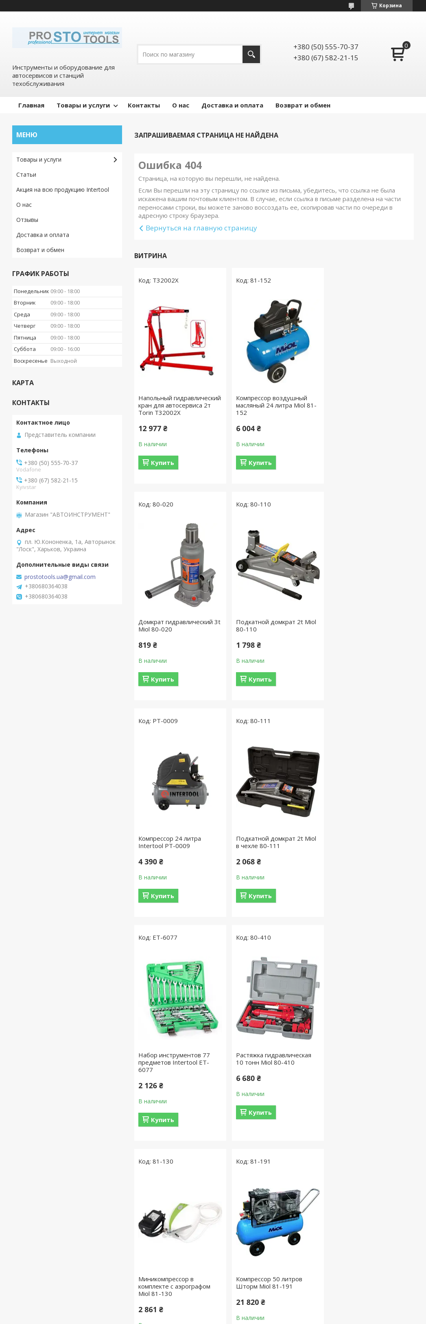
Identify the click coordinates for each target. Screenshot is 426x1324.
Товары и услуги (83, 105)
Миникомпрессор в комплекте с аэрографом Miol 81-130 (364, 853)
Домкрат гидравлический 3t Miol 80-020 (365, 401)
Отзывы (27, 220)
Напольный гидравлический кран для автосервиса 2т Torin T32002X (175, 408)
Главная (31, 105)
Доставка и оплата (232, 105)
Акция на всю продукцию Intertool (62, 189)
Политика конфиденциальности (285, 1316)
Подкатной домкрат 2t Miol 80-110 (178, 632)
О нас (180, 105)
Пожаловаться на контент (210, 1316)
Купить (162, 470)
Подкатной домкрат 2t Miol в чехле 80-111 (368, 632)
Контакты (144, 105)
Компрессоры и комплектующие (38, 1273)
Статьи (26, 174)
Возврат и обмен (302, 105)
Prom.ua (250, 1308)
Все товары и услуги (271, 1189)
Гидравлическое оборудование (162, 1269)
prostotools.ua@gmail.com (60, 577)
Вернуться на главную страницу (201, 227)
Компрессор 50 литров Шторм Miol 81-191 (171, 1073)
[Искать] (251, 54)
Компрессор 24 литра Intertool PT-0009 (265, 632)
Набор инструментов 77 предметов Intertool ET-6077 (174, 853)
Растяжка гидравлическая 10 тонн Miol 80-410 (271, 849)
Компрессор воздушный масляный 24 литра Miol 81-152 (274, 405)
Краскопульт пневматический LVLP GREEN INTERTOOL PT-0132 (268, 1080)
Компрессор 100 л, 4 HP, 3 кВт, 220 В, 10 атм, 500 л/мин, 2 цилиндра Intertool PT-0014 (366, 1080)
